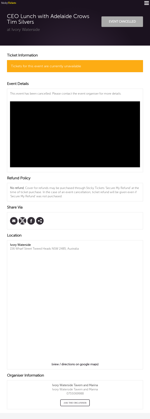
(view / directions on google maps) (75, 364)
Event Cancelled (122, 21)
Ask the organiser (75, 402)
